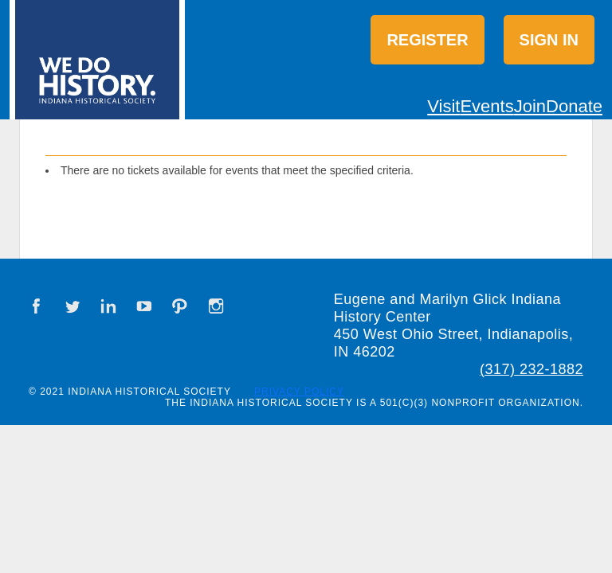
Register (427, 40)
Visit (443, 106)
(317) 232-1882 (531, 369)
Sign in (549, 40)
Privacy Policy (299, 391)
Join (530, 106)
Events (486, 106)
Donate (574, 106)
